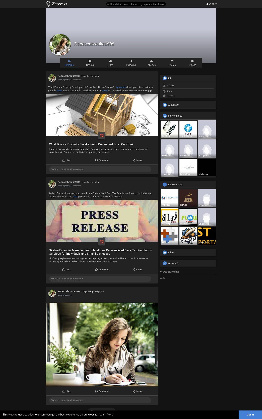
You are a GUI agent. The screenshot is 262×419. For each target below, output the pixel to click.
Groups (172, 263)
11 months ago (64, 80)
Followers (173, 184)
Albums (172, 105)
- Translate (74, 80)
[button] (136, 4)
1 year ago (62, 295)
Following (173, 115)
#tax (75, 196)
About (163, 278)
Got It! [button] (250, 414)
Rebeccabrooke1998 (94, 43)
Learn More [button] (106, 414)
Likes (171, 252)
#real (59, 90)
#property (121, 87)
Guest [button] (212, 4)
